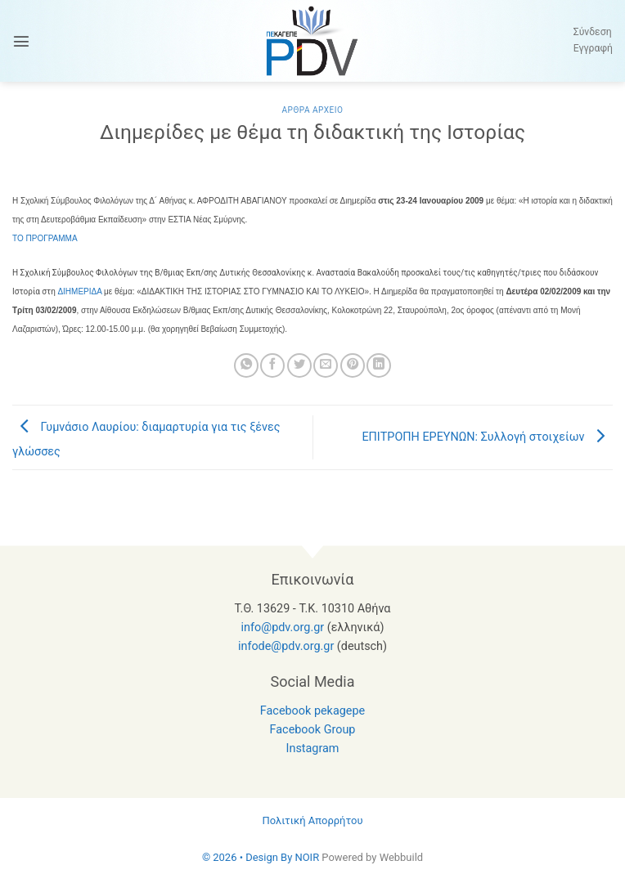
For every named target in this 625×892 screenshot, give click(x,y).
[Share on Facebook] (272, 365)
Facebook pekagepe (312, 711)
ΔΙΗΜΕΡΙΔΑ (79, 291)
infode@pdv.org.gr (286, 646)
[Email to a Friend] (325, 365)
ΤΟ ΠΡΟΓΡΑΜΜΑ (45, 238)
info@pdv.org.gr (283, 627)
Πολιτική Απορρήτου (312, 820)
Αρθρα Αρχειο (312, 109)
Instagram (312, 748)
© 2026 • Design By (248, 857)
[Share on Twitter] (299, 365)
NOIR (307, 857)
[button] (21, 41)
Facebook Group (313, 730)
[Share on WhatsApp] (246, 365)
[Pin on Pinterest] (352, 365)
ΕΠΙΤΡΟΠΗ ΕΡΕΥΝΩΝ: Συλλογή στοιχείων (487, 437)
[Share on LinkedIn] (378, 365)
